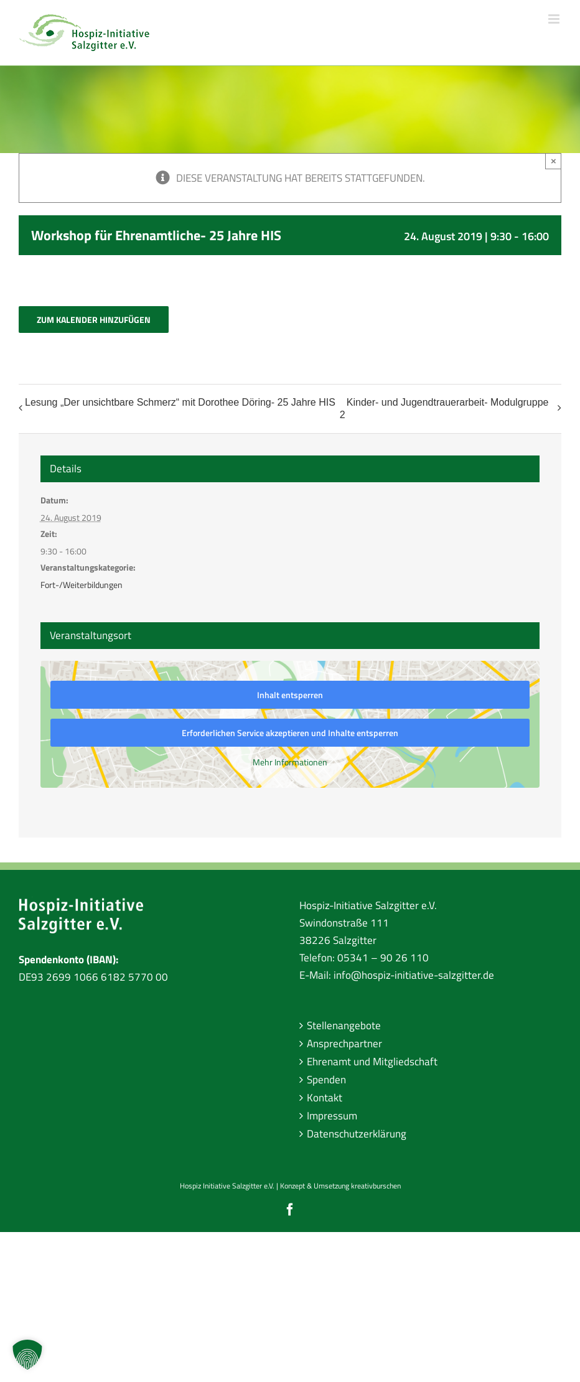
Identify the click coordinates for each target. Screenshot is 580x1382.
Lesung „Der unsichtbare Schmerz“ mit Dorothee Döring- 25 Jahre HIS (180, 402)
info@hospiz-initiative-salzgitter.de (414, 975)
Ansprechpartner (344, 1043)
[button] (27, 1354)
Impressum (332, 1116)
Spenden (326, 1080)
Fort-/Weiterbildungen (81, 584)
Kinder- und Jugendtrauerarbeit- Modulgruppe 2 (444, 408)
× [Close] (553, 161)
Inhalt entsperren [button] (290, 694)
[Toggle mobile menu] (554, 19)
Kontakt (324, 1098)
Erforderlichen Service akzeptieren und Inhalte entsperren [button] (290, 732)
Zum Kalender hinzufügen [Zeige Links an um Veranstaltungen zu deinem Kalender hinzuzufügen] (94, 319)
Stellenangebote (344, 1025)
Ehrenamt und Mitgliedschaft (372, 1061)
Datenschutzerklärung (356, 1134)
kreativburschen (376, 1186)
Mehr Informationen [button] (290, 762)
